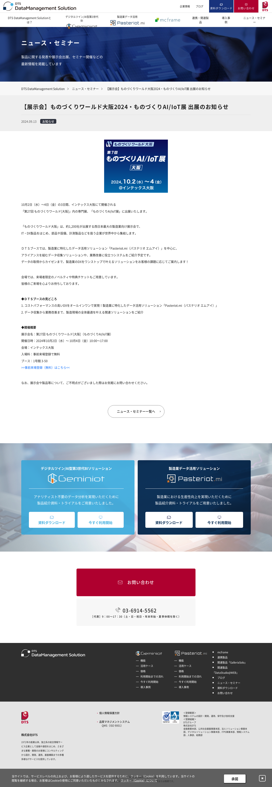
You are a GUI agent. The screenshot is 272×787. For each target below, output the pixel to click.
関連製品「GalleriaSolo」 (232, 662)
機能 (143, 660)
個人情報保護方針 (109, 713)
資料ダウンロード (221, 8)
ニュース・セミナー (254, 20)
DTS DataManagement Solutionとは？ (29, 20)
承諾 (234, 778)
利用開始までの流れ (151, 676)
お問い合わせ (246, 8)
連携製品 (222, 657)
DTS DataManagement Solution (43, 88)
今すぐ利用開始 (100, 522)
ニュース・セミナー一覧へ (136, 411)
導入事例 (226, 20)
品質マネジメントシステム (114, 724)
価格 (143, 671)
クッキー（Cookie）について (139, 780)
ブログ (199, 6)
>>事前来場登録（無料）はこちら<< (45, 367)
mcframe (222, 652)
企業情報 (185, 6)
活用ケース (146, 666)
